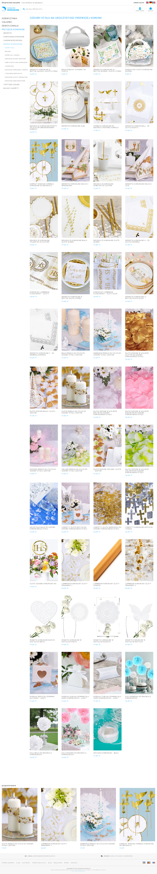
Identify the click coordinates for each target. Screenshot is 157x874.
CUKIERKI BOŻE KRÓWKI (12, 40)
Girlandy (8, 51)
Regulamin (58, 862)
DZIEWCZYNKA (9, 18)
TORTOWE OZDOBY (11, 84)
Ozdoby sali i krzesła (12, 55)
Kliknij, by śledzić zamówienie (121, 856)
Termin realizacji (39, 862)
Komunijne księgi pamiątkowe (15, 81)
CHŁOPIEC (7, 22)
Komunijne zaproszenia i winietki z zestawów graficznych (16, 71)
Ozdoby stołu (9, 47)
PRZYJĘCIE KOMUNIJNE (13, 29)
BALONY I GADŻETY (11, 88)
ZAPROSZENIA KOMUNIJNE (13, 37)
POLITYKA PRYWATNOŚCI (78, 871)
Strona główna (8, 862)
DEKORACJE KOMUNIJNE (12, 44)
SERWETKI (7, 33)
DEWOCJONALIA (10, 26)
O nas (18, 862)
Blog (50, 862)
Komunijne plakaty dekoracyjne (16, 77)
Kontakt (74, 862)
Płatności (26, 862)
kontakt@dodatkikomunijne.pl (44, 856)
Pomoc (66, 862)
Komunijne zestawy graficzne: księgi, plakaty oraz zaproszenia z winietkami (16, 62)
